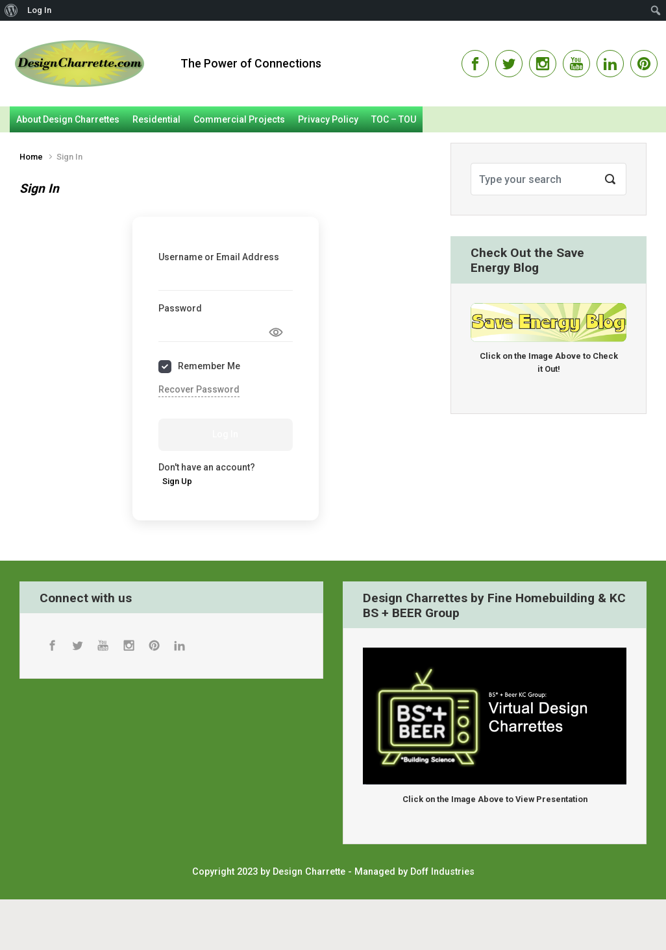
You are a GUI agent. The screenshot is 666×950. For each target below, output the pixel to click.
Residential (156, 119)
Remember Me (209, 366)
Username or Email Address (218, 257)
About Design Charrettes (67, 119)
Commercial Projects (239, 119)
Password (180, 308)
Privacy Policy (328, 119)
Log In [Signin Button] (225, 434)
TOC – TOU (393, 119)
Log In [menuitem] (39, 10)
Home (31, 157)
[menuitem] (11, 10)
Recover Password (199, 389)
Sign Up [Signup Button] (177, 481)
